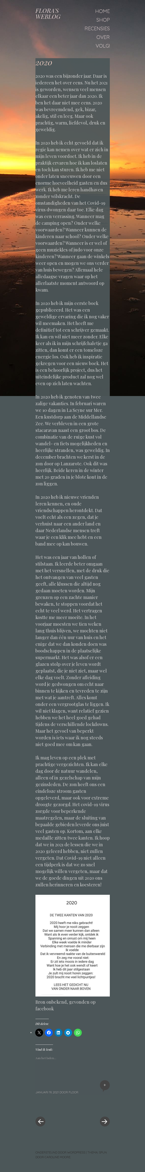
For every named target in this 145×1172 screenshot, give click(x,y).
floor (73, 1092)
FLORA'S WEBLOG (47, 13)
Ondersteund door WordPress (60, 1152)
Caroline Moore (57, 1157)
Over (103, 37)
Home (102, 11)
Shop (103, 20)
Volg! (103, 46)
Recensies (97, 28)
